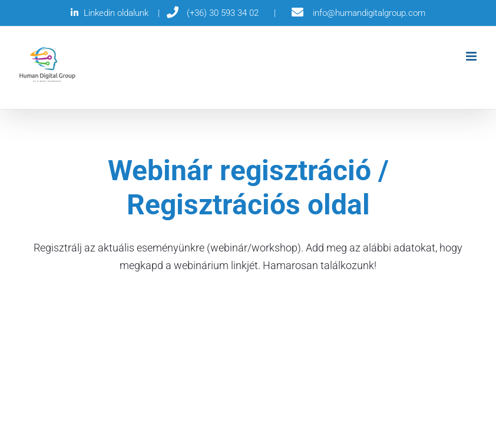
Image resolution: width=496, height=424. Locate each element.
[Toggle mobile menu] (472, 56)
